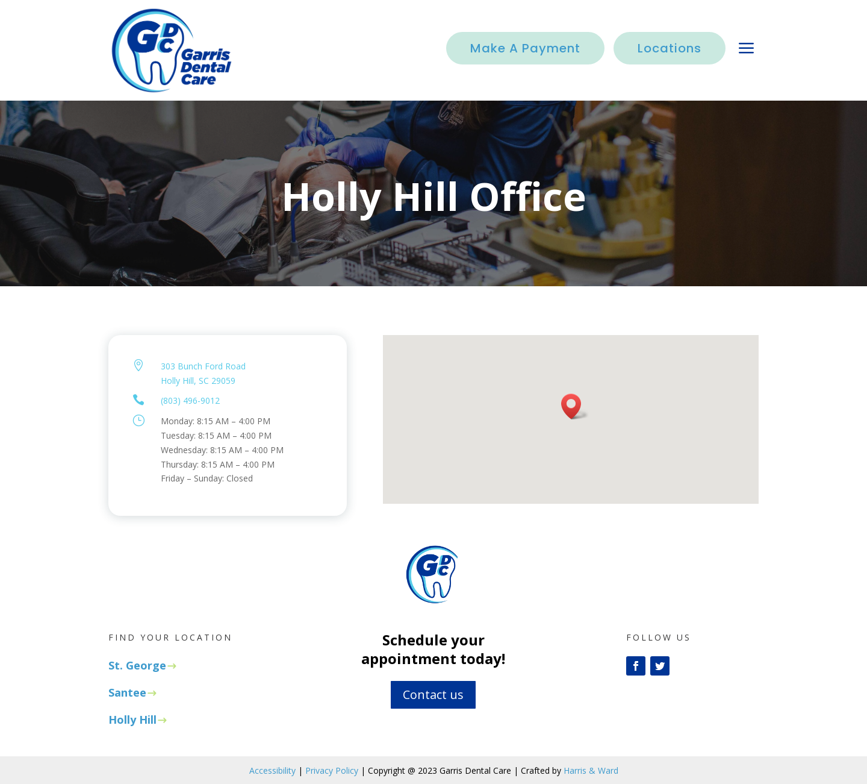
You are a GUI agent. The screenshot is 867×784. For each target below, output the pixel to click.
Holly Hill (132, 719)
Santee (127, 692)
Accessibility (272, 770)
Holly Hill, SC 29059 (198, 380)
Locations (669, 48)
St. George (137, 665)
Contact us (433, 694)
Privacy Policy (331, 770)
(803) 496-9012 (190, 400)
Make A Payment (525, 48)
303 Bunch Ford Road (203, 366)
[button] (575, 406)
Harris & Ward (591, 770)
